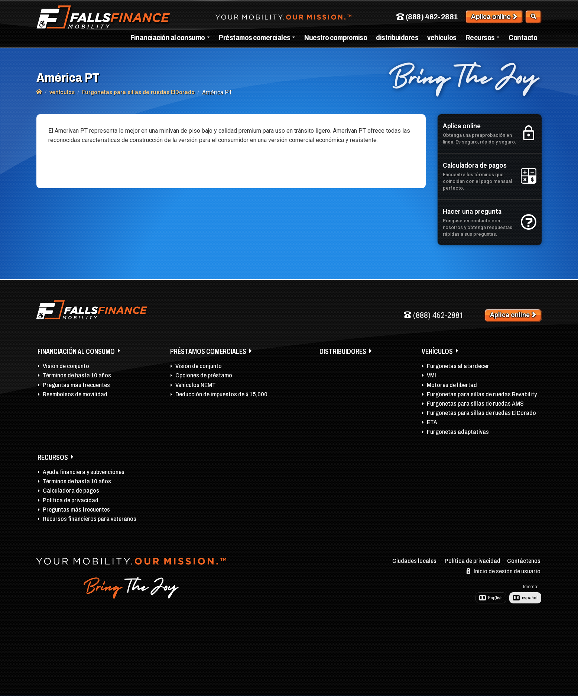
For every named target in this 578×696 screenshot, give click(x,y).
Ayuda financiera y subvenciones (83, 472)
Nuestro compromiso (335, 37)
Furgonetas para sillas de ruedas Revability (482, 394)
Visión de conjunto (66, 366)
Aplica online (494, 16)
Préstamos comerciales (254, 37)
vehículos (442, 37)
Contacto (523, 37)
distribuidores (397, 37)
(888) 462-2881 (427, 17)
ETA (432, 422)
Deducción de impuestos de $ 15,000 (221, 394)
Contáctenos (523, 561)
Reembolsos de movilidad (75, 394)
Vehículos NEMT (195, 385)
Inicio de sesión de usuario (503, 571)
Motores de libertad (452, 385)
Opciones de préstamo (203, 375)
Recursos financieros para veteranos (89, 519)
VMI (431, 375)
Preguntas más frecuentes (76, 385)
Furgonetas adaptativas (458, 432)
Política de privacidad (70, 500)
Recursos (480, 37)
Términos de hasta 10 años (77, 375)
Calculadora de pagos (71, 490)
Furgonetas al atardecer (458, 366)
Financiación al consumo (167, 37)
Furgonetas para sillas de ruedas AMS (475, 403)
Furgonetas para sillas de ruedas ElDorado (481, 413)
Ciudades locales (414, 561)
